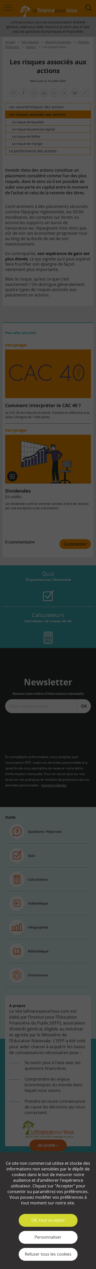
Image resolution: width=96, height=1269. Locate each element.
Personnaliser (48, 1237)
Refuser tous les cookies (48, 1254)
